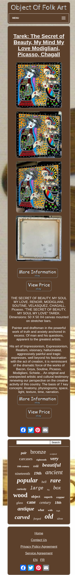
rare (55, 480)
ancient (54, 472)
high (58, 511)
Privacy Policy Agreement (39, 546)
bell (43, 482)
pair (24, 453)
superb (48, 496)
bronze (38, 452)
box (57, 488)
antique (26, 509)
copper (60, 497)
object (35, 496)
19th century (23, 466)
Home (38, 533)
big (48, 490)
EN (35, 560)
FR (42, 560)
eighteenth (41, 459)
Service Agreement (39, 553)
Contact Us (39, 540)
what (41, 510)
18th (58, 503)
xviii (35, 466)
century (45, 502)
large (36, 488)
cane (31, 502)
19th (37, 473)
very (54, 458)
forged (37, 518)
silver (60, 518)
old (49, 516)
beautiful (51, 465)
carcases (26, 459)
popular (27, 480)
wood (20, 495)
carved (22, 517)
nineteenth (22, 474)
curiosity (21, 489)
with (50, 510)
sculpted (53, 454)
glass (19, 503)
